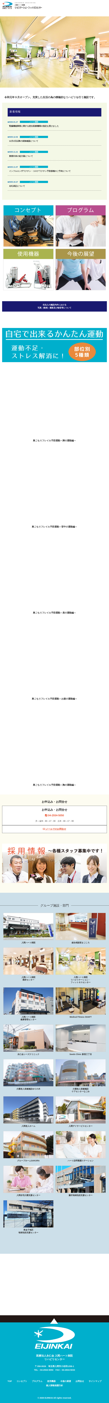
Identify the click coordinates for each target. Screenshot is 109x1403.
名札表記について (17, 186)
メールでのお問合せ (54, 829)
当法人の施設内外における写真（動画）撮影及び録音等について (54, 306)
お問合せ (80, 1381)
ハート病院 (34, 122)
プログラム (37, 1381)
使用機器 (51, 1381)
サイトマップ (95, 1381)
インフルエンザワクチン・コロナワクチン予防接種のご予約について (40, 171)
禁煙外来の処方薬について (21, 156)
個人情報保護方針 (54, 1385)
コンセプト (21, 1381)
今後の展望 (65, 1381)
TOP (10, 1381)
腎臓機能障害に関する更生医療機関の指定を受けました (34, 126)
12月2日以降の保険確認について (23, 141)
